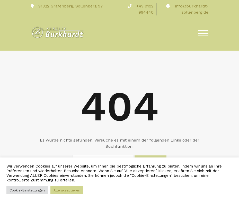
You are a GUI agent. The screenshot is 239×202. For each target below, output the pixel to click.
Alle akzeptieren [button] (67, 190)
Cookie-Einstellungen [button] (27, 190)
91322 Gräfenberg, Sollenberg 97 (70, 6)
